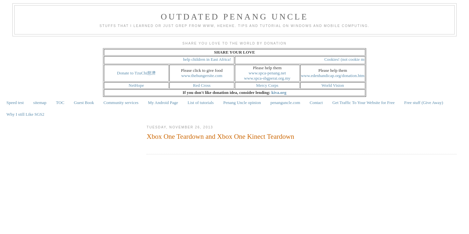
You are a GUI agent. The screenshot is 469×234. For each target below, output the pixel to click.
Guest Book (84, 102)
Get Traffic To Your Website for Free (363, 102)
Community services (121, 102)
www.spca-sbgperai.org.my (267, 78)
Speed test (15, 102)
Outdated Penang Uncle (234, 16)
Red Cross (202, 85)
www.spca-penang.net (267, 73)
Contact (316, 102)
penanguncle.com (285, 102)
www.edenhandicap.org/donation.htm (332, 75)
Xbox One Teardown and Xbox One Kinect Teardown (220, 136)
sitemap (39, 102)
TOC (60, 102)
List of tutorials (201, 102)
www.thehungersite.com (201, 75)
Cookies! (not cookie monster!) (352, 59)
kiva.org (278, 92)
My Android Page (163, 102)
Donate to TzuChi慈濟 (136, 73)
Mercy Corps (267, 85)
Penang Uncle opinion (242, 102)
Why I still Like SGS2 (25, 114)
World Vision (332, 85)
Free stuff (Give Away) (423, 102)
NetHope (136, 85)
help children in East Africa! (209, 59)
